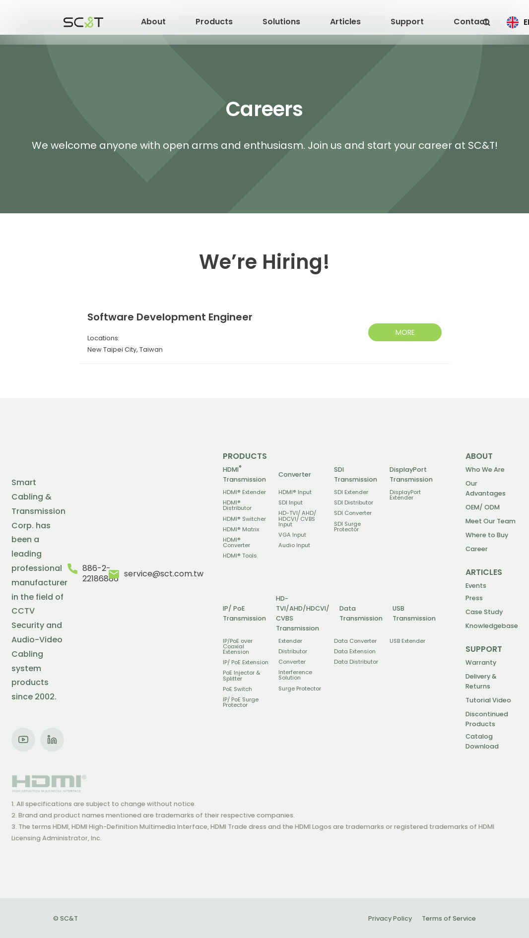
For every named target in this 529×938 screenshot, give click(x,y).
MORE (405, 332)
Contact (471, 21)
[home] (83, 22)
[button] (153, 22)
